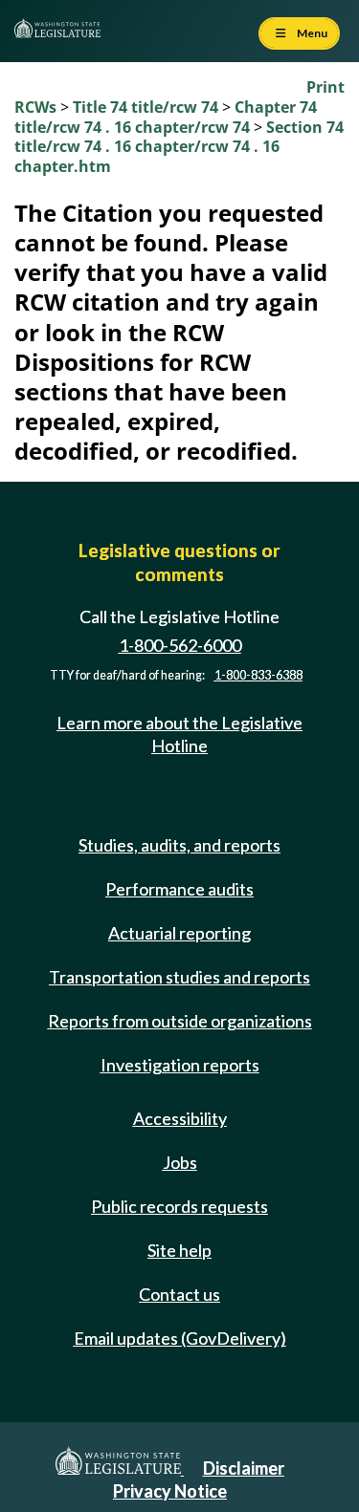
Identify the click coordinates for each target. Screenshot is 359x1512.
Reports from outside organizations (180, 1020)
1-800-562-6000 (180, 645)
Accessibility (180, 1118)
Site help (179, 1250)
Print (325, 86)
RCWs (35, 107)
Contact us (179, 1294)
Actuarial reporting (179, 932)
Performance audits (179, 888)
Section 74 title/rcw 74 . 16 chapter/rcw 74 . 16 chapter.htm (179, 147)
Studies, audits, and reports (179, 844)
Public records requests (179, 1206)
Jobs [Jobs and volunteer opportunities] (180, 1162)
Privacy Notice (170, 1490)
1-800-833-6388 (258, 675)
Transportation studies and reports (179, 976)
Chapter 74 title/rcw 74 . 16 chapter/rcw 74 (165, 117)
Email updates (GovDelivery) (180, 1338)
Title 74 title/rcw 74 (147, 107)
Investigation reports (180, 1064)
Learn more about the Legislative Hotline (179, 733)
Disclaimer (243, 1468)
